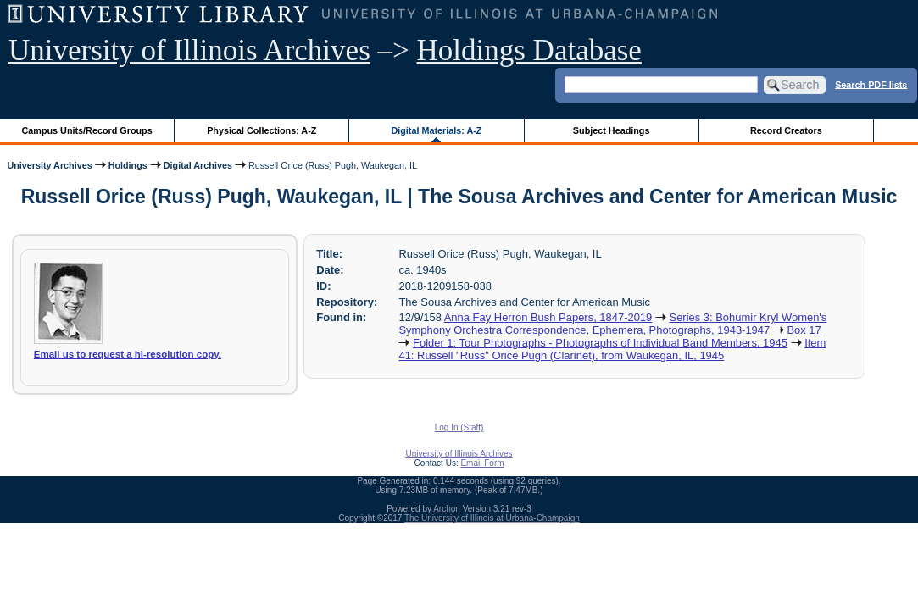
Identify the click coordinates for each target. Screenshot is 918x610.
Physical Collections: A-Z (261, 130)
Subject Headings (611, 130)
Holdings (127, 165)
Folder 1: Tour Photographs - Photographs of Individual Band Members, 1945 (600, 342)
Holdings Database (529, 50)
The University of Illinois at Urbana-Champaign (492, 518)
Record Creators (786, 130)
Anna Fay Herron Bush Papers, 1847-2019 (548, 317)
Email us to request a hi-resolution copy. (127, 354)
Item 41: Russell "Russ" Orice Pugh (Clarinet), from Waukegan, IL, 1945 (612, 349)
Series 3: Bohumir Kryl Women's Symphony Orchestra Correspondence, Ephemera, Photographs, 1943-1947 (612, 323)
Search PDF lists (871, 84)
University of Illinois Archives (189, 50)
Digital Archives (198, 165)
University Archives (49, 165)
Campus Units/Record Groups (87, 130)
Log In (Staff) (459, 427)
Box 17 (804, 330)
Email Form (482, 463)
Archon (446, 508)
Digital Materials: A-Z (436, 130)
